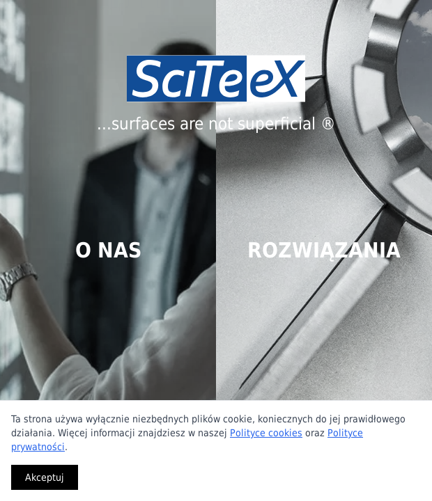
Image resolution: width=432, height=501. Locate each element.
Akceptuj (44, 477)
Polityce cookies (266, 432)
